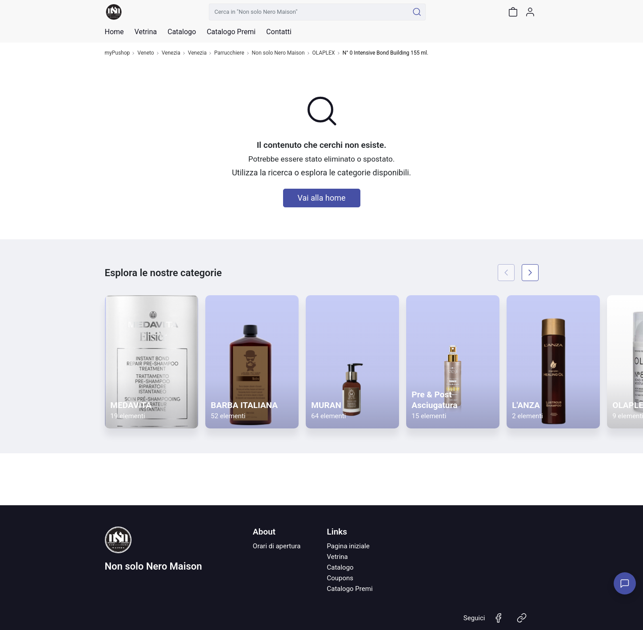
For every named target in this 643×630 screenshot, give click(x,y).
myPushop (117, 53)
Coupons (340, 578)
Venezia (171, 53)
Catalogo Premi (349, 589)
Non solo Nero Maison (278, 53)
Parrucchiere (229, 53)
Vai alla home (322, 197)
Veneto (145, 53)
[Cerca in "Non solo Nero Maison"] (309, 12)
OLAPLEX (323, 53)
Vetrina (337, 557)
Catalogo (182, 32)
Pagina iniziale (348, 546)
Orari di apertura (277, 546)
